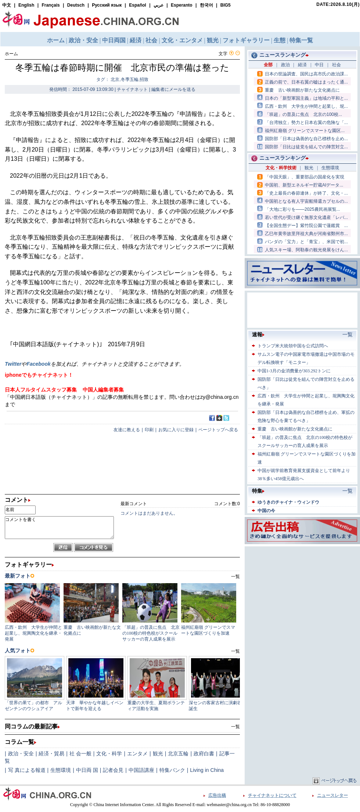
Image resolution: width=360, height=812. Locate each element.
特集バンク (172, 770)
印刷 (149, 429)
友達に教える (127, 429)
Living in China (207, 770)
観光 (158, 753)
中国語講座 (141, 770)
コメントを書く (59, 527)
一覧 (235, 726)
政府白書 (204, 753)
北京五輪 (178, 753)
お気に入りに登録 (176, 429)
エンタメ (137, 753)
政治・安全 (21, 753)
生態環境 (60, 770)
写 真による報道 (27, 770)
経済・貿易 (51, 753)
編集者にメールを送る (173, 89)
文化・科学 (109, 753)
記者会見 (113, 770)
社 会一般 (80, 753)
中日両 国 (87, 770)
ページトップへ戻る (218, 429)
